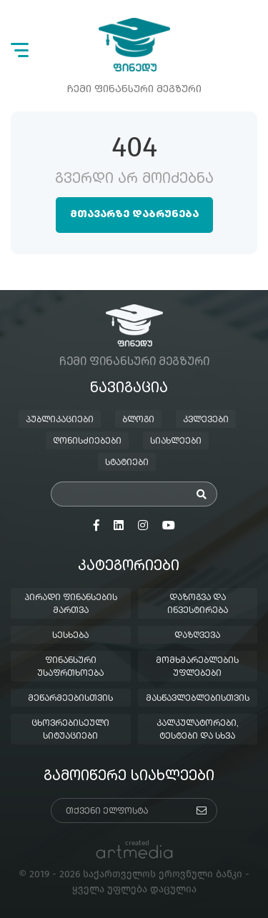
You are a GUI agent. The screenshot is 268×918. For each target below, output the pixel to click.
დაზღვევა (197, 636)
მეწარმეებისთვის (70, 698)
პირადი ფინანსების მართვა (70, 604)
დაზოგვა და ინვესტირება (197, 604)
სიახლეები (176, 441)
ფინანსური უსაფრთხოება (70, 667)
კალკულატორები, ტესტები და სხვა (198, 730)
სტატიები (127, 463)
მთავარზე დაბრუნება (134, 214)
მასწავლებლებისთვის (197, 698)
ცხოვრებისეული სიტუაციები (70, 730)
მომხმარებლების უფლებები (197, 667)
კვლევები (206, 420)
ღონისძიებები (87, 441)
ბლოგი (138, 420)
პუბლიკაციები (60, 420)
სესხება (70, 636)
